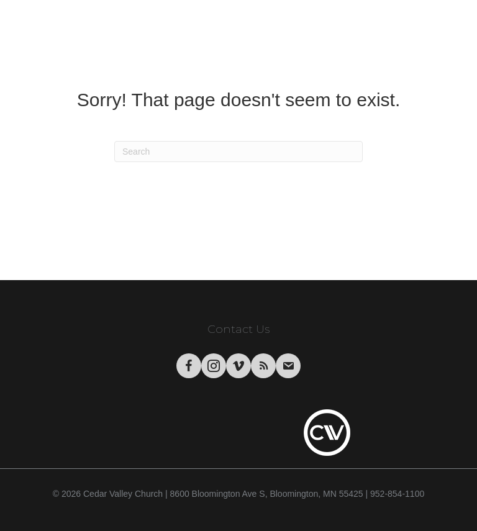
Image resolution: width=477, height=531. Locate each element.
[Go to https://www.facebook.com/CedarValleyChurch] (188, 365)
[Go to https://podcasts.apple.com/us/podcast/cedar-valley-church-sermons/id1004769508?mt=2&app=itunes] (263, 365)
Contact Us (238, 329)
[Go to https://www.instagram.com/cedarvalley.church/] (213, 365)
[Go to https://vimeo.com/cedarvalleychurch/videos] (238, 365)
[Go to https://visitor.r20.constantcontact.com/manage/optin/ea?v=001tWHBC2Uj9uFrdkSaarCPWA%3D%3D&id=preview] (288, 365)
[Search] (238, 151)
